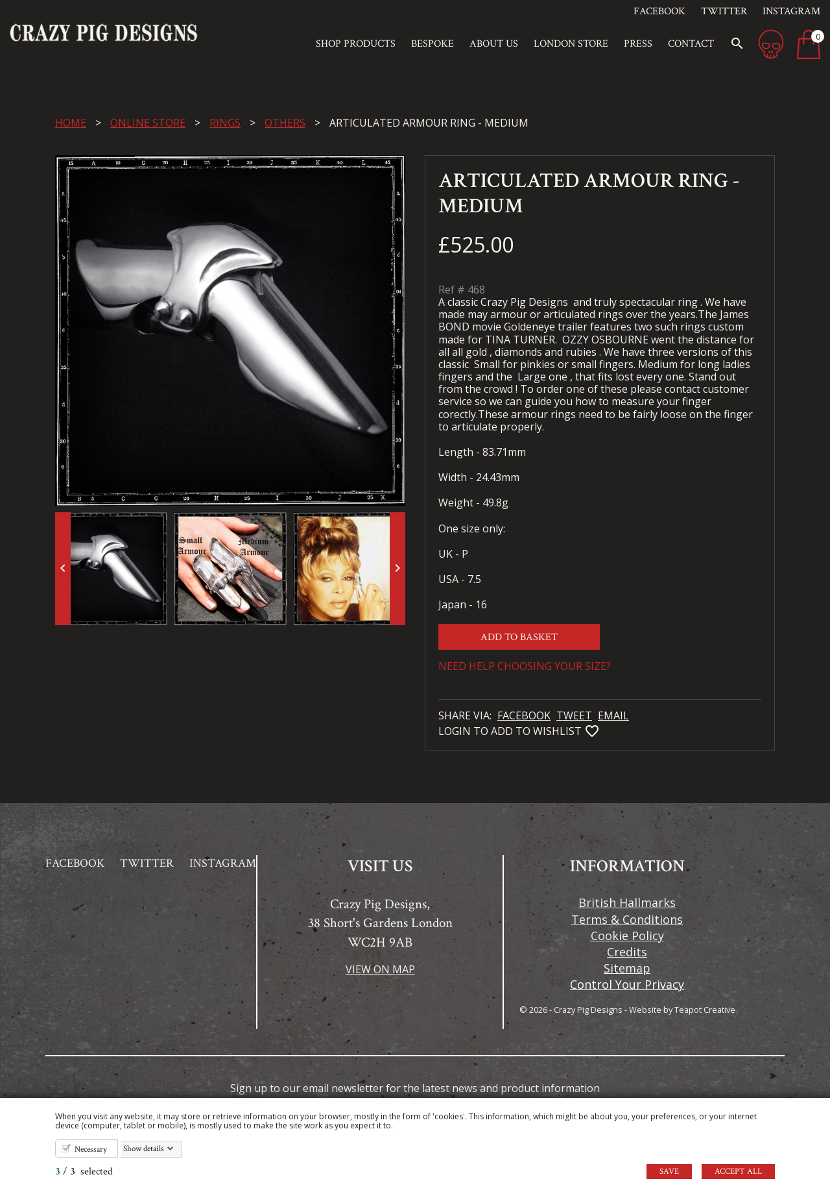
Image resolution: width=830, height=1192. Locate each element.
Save (669, 1171)
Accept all (738, 1171)
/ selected (84, 1171)
